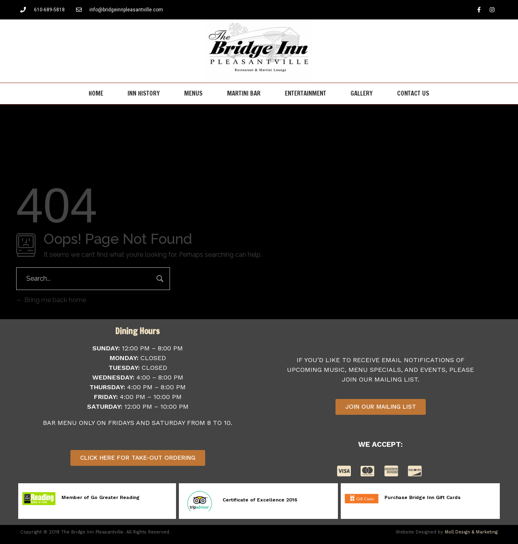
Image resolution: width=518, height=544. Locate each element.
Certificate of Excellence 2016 (260, 500)
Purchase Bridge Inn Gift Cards (422, 497)
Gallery (361, 93)
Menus (193, 93)
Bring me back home (51, 300)
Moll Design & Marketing (471, 532)
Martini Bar (244, 93)
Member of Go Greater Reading (101, 497)
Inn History (143, 93)
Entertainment (305, 93)
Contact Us (413, 93)
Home (96, 93)
